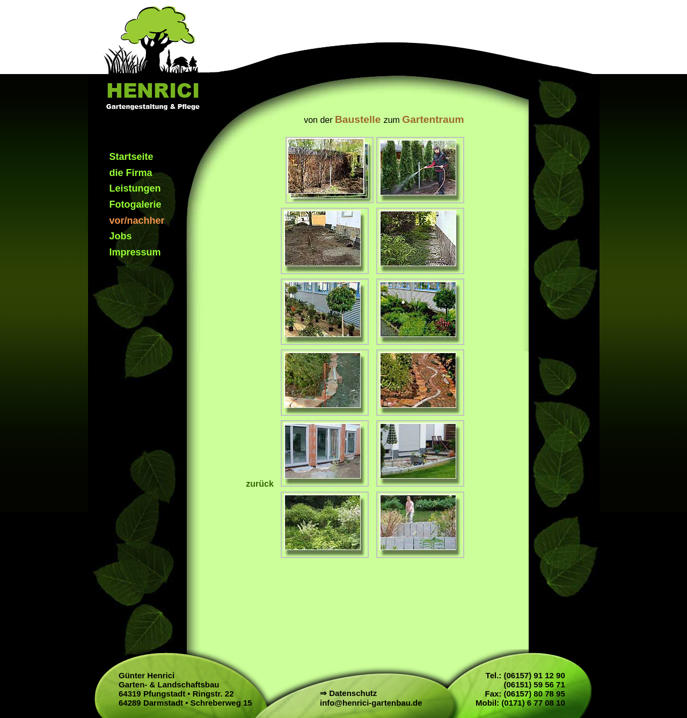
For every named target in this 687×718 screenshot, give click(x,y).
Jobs (120, 236)
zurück (261, 483)
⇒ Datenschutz (348, 693)
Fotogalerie (135, 204)
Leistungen (135, 188)
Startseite (131, 156)
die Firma (130, 172)
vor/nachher (137, 220)
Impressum (135, 252)
